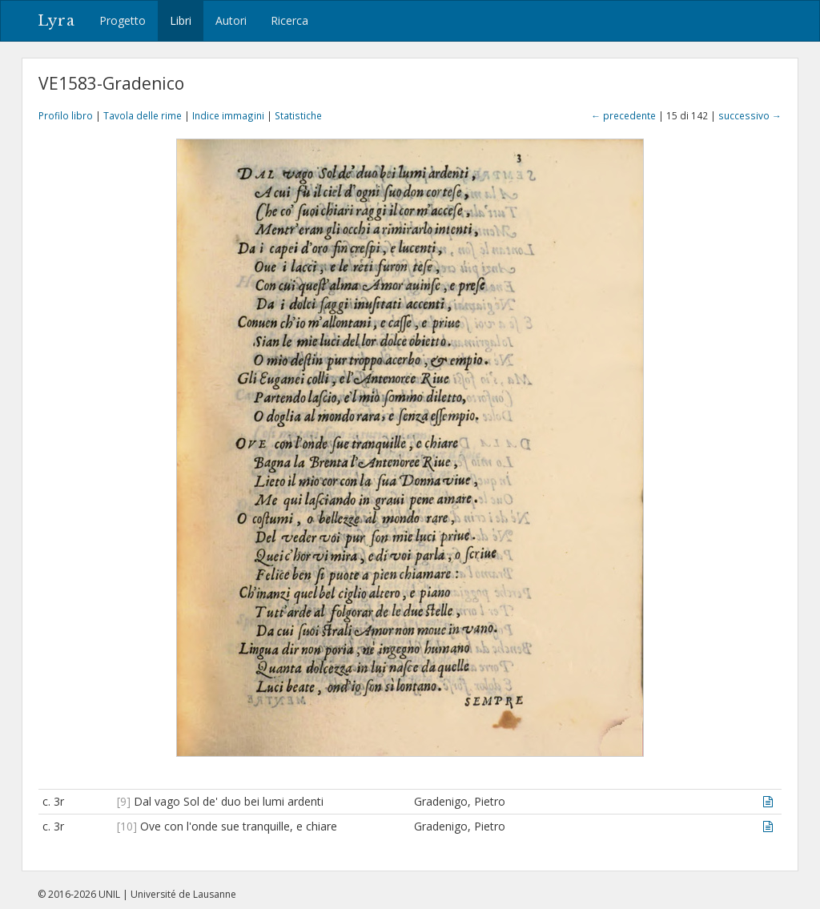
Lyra (56, 21)
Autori (231, 20)
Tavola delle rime (142, 115)
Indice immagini (228, 115)
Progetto (122, 20)
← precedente (623, 115)
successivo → (750, 115)
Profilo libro (65, 115)
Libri (180, 20)
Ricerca (289, 20)
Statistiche (298, 115)
